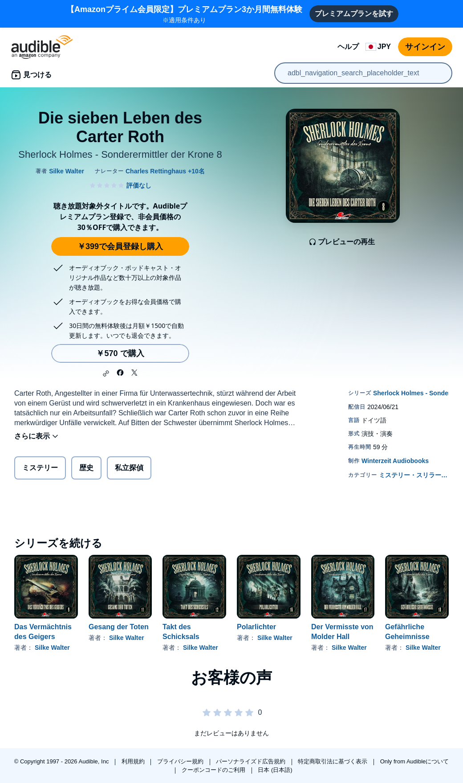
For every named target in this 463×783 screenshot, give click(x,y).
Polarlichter (256, 627)
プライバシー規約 (181, 761)
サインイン (425, 46)
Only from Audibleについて (414, 761)
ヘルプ (348, 46)
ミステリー (40, 467)
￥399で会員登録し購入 (120, 246)
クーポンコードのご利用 (214, 770)
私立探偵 (129, 467)
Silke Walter (52, 647)
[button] (106, 373)
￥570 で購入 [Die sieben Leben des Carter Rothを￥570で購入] (120, 353)
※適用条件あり (184, 14)
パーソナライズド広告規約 (251, 761)
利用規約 (134, 761)
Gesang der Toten (119, 627)
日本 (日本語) (275, 770)
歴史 (86, 467)
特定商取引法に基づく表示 (333, 761)
